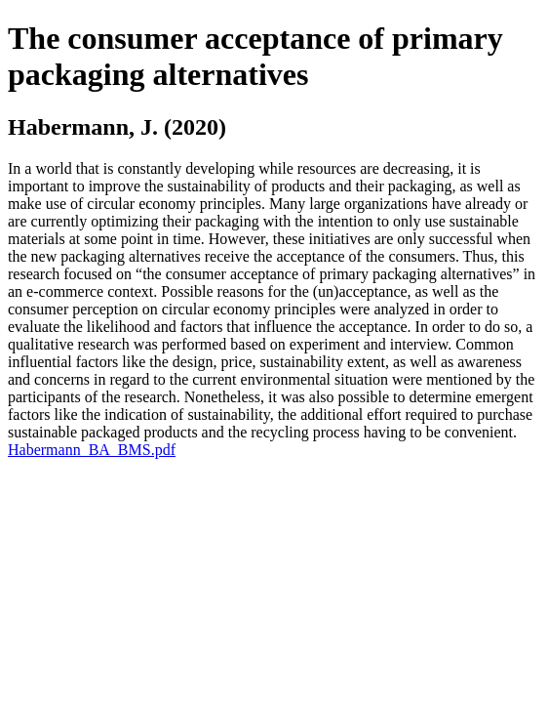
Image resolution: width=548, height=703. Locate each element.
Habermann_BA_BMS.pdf (92, 449)
